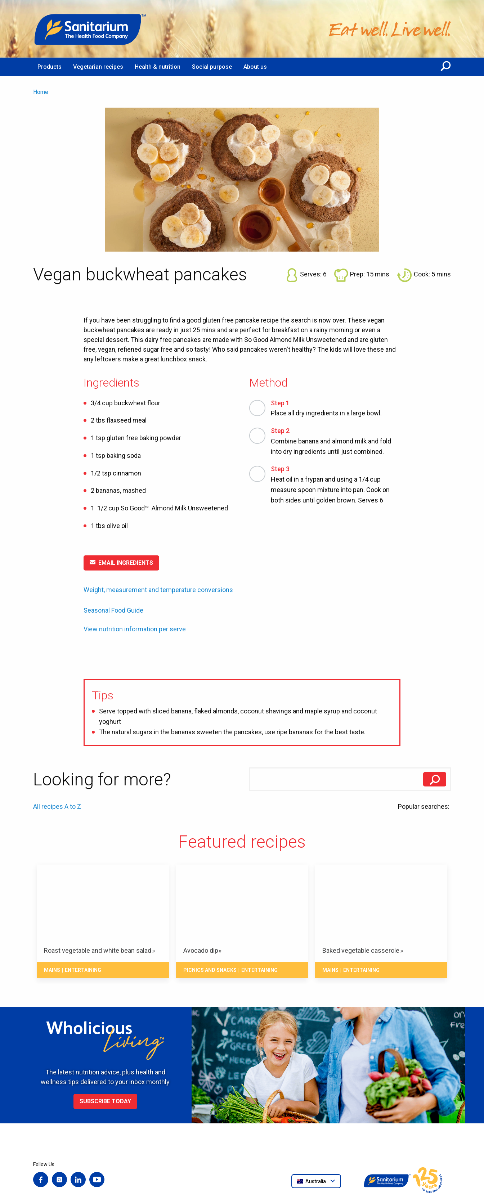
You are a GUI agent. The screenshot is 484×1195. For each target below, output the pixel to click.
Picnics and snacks (210, 970)
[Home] (90, 29)
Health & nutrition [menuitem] (157, 66)
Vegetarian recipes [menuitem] (98, 66)
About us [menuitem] (255, 66)
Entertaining (83, 970)
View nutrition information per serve (135, 629)
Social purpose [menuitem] (212, 66)
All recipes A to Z (57, 806)
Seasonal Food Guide (113, 610)
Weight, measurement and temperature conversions (158, 590)
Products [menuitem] (49, 66)
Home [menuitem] (40, 92)
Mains (52, 970)
